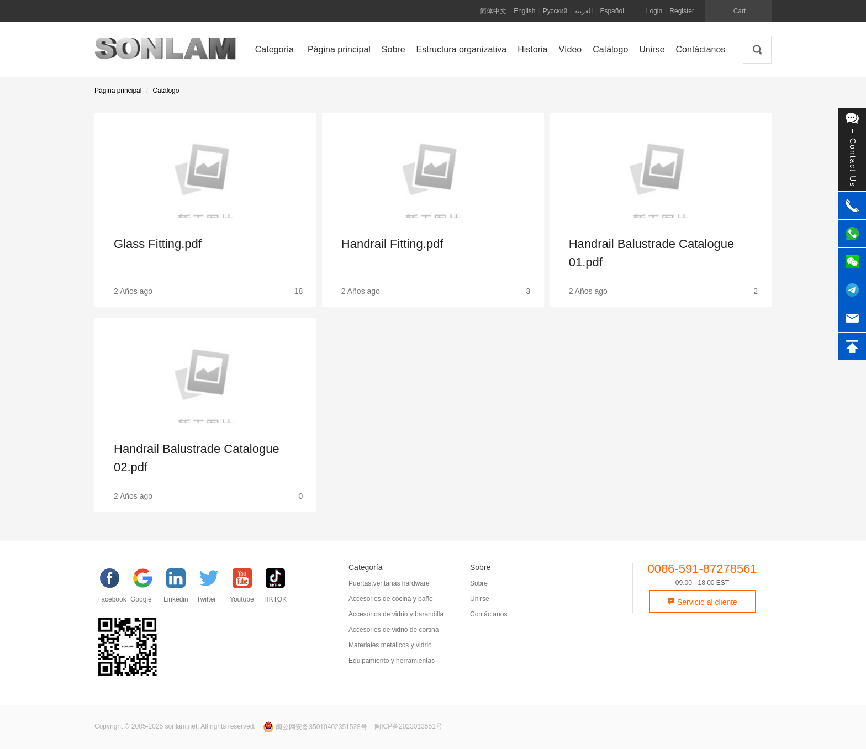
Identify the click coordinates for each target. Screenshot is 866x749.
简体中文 (493, 11)
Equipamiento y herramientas (391, 660)
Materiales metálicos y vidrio (390, 645)
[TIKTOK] (279, 588)
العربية (583, 11)
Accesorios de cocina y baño (390, 599)
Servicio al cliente (702, 602)
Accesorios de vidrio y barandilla (395, 614)
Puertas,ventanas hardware (389, 583)
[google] (146, 588)
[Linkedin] (180, 588)
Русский (555, 11)
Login (654, 11)
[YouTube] (246, 588)
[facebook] (113, 588)
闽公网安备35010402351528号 (316, 727)
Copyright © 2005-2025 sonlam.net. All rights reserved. (175, 727)
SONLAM (165, 52)
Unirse (479, 599)
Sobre (479, 583)
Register (681, 11)
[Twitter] (213, 588)
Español (612, 11)
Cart (739, 11)
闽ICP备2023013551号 (408, 727)
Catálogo (165, 90)
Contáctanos (488, 614)
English (524, 11)
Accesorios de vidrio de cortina (393, 630)
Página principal (117, 90)
